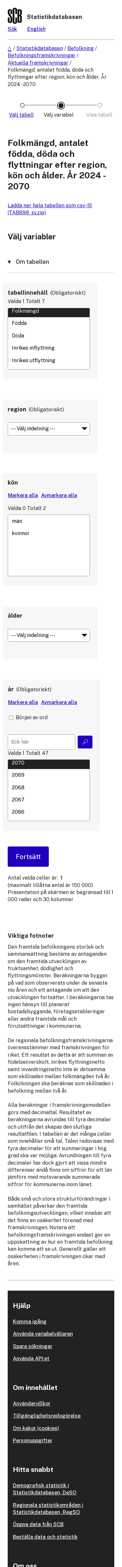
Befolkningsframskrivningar (41, 55)
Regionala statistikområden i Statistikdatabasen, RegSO (48, 1508)
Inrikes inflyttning (49, 348)
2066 (49, 812)
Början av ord (32, 717)
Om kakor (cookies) (36, 1428)
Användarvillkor (31, 1404)
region (17, 409)
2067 (49, 799)
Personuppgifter (32, 1440)
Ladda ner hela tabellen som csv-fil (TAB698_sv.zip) (50, 209)
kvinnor (49, 533)
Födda (49, 323)
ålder (15, 615)
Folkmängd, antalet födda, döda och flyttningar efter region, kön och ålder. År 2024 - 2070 (57, 77)
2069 (49, 775)
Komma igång (30, 1322)
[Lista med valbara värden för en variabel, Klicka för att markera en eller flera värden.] (49, 339)
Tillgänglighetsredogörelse (47, 1416)
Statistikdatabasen (39, 48)
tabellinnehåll (28, 292)
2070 (49, 763)
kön (13, 482)
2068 (49, 787)
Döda (49, 335)
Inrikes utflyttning (49, 360)
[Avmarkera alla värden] (59, 495)
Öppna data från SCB (38, 1524)
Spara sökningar (32, 1346)
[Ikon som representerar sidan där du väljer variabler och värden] (61, 115)
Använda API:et (31, 1359)
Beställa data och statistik (45, 1537)
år (11, 689)
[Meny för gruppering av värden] (49, 428)
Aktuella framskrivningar (38, 63)
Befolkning (80, 48)
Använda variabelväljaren (43, 1334)
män (49, 521)
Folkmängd (49, 311)
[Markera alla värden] (23, 495)
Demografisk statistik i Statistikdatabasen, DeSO (44, 1489)
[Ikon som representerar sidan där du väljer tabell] (22, 115)
